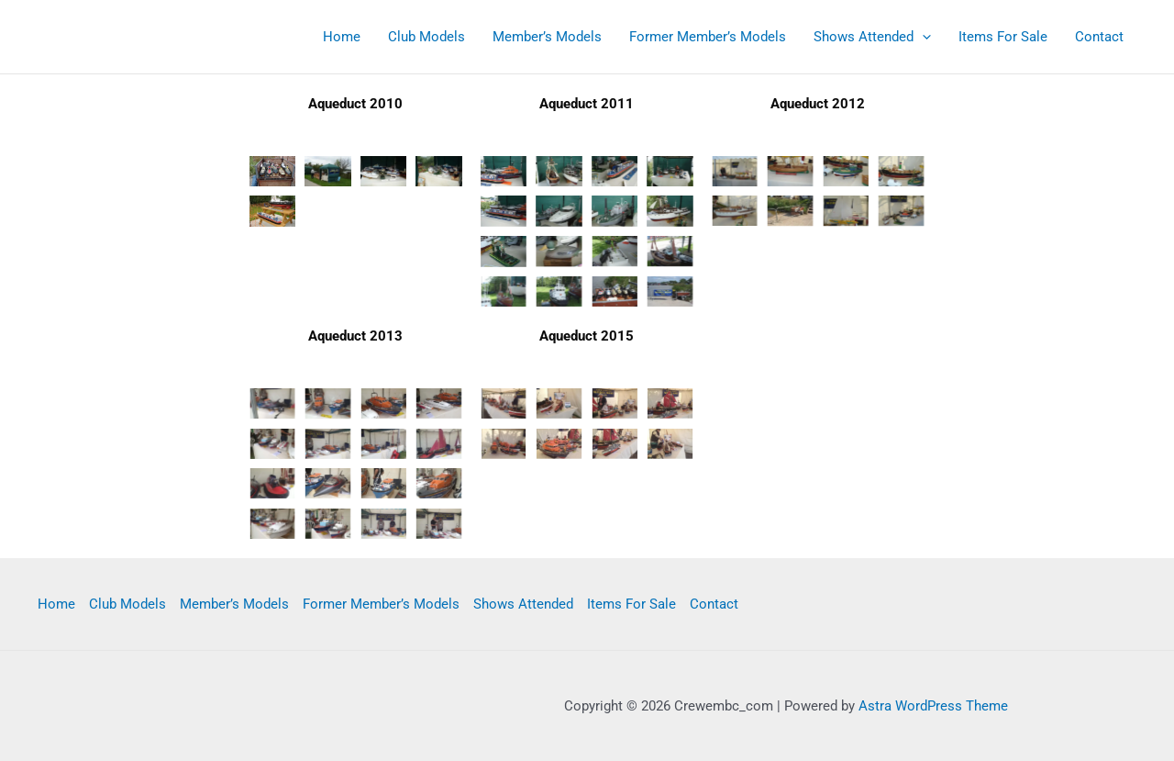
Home (341, 36)
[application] (922, 36)
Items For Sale (1002, 36)
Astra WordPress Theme (933, 706)
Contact (1099, 36)
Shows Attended (872, 36)
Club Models (426, 36)
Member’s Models (547, 36)
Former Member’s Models (707, 36)
